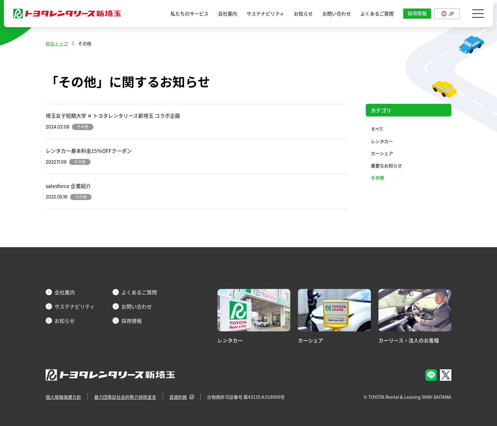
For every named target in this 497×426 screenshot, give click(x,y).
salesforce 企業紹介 (68, 186)
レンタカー (382, 141)
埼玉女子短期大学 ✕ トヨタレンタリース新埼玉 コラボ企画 (113, 115)
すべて (377, 129)
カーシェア (382, 153)
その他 (377, 177)
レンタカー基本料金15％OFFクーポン (89, 150)
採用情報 (417, 13)
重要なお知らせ (386, 165)
